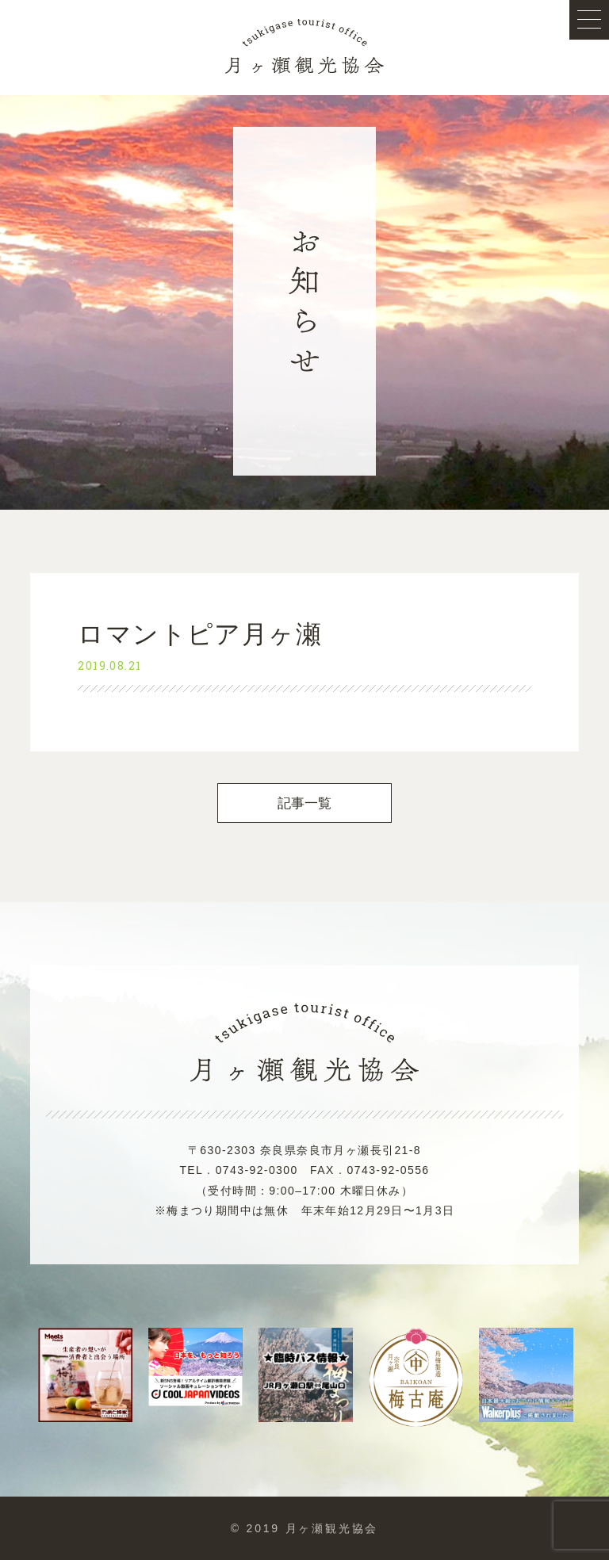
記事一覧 (305, 803)
